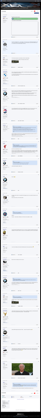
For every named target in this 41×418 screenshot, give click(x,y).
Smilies (3, 405)
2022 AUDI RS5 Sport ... (5, 341)
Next (37, 393)
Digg (21, 396)
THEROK (24, 103)
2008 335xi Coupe (5, 302)
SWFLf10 (20, 120)
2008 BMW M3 (4, 270)
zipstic (4, 57)
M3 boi (18, 190)
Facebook (13, 396)
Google (31, 396)
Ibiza (18, 343)
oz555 (4, 176)
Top (39, 411)
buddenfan (4, 16)
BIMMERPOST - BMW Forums (35, 411)
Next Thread (22, 399)
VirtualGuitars (5, 310)
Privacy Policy (14, 416)
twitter (3, 396)
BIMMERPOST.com (19, 18)
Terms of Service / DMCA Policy (20, 416)
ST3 (3, 41)
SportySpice (23, 120)
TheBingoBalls (5, 71)
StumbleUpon (4, 397)
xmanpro (18, 103)
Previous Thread (19, 399)
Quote (37, 67)
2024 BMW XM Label (5, 322)
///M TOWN (4, 210)
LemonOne (4, 160)
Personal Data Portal (25, 416)
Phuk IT (20, 290)
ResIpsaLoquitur (21, 103)
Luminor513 (4, 90)
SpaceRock (4, 229)
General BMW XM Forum (14, 8)
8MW (3, 246)
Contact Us (31, 411)
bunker (4, 143)
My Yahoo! (22, 397)
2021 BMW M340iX (5, 188)
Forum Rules (3, 407)
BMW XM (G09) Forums (7, 8)
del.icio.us (13, 397)
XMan (4, 382)
